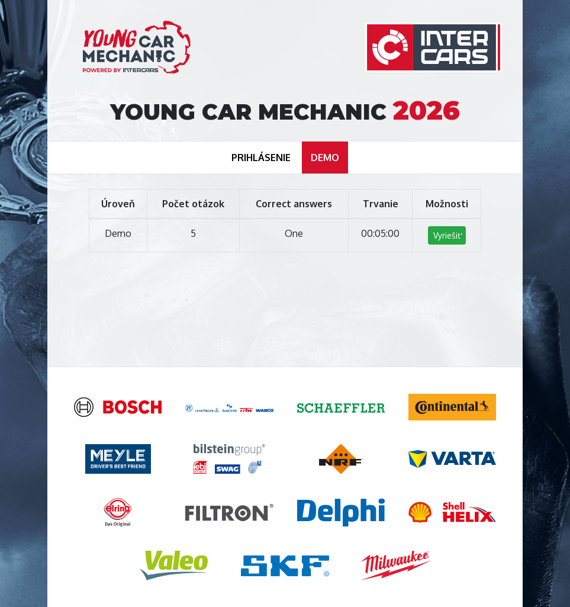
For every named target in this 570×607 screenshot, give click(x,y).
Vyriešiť (446, 235)
